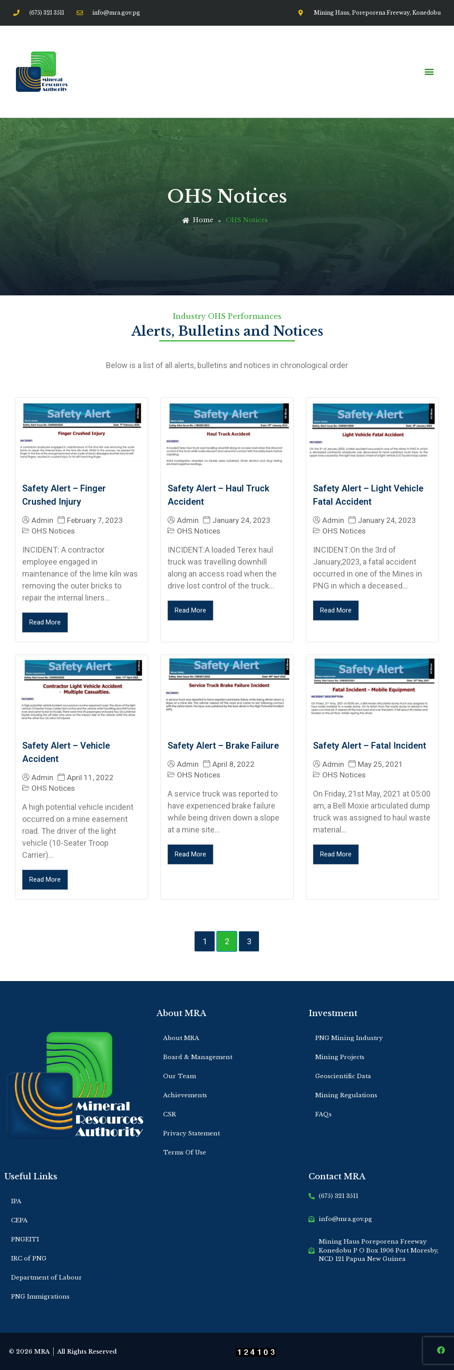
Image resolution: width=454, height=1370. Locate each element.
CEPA (19, 1220)
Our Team (179, 1076)
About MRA (181, 1038)
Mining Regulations (346, 1095)
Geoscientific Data (343, 1076)
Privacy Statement (191, 1133)
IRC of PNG (29, 1258)
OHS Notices (53, 530)
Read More (45, 622)
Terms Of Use (184, 1152)
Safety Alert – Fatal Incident (369, 745)
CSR (169, 1114)
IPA (16, 1201)
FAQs (323, 1114)
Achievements (185, 1095)
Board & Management (197, 1057)
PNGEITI (25, 1239)
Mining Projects (339, 1057)
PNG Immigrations (40, 1296)
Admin (42, 520)
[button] (429, 71)
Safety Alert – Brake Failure (223, 745)
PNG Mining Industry (349, 1038)
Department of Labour (46, 1277)
